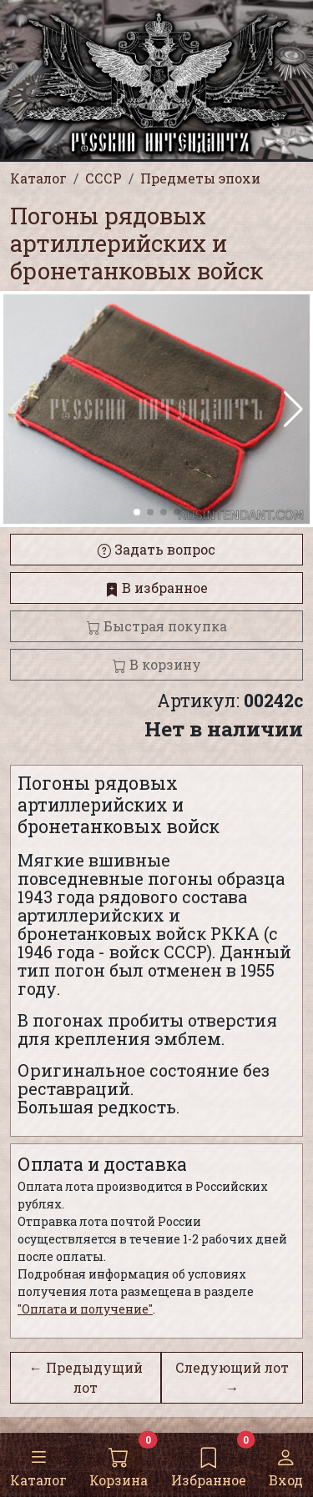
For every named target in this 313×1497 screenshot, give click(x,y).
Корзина (118, 1464)
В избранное (156, 587)
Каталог (38, 1464)
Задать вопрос (156, 549)
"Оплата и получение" (85, 1309)
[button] (293, 409)
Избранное (208, 1464)
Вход (286, 1464)
